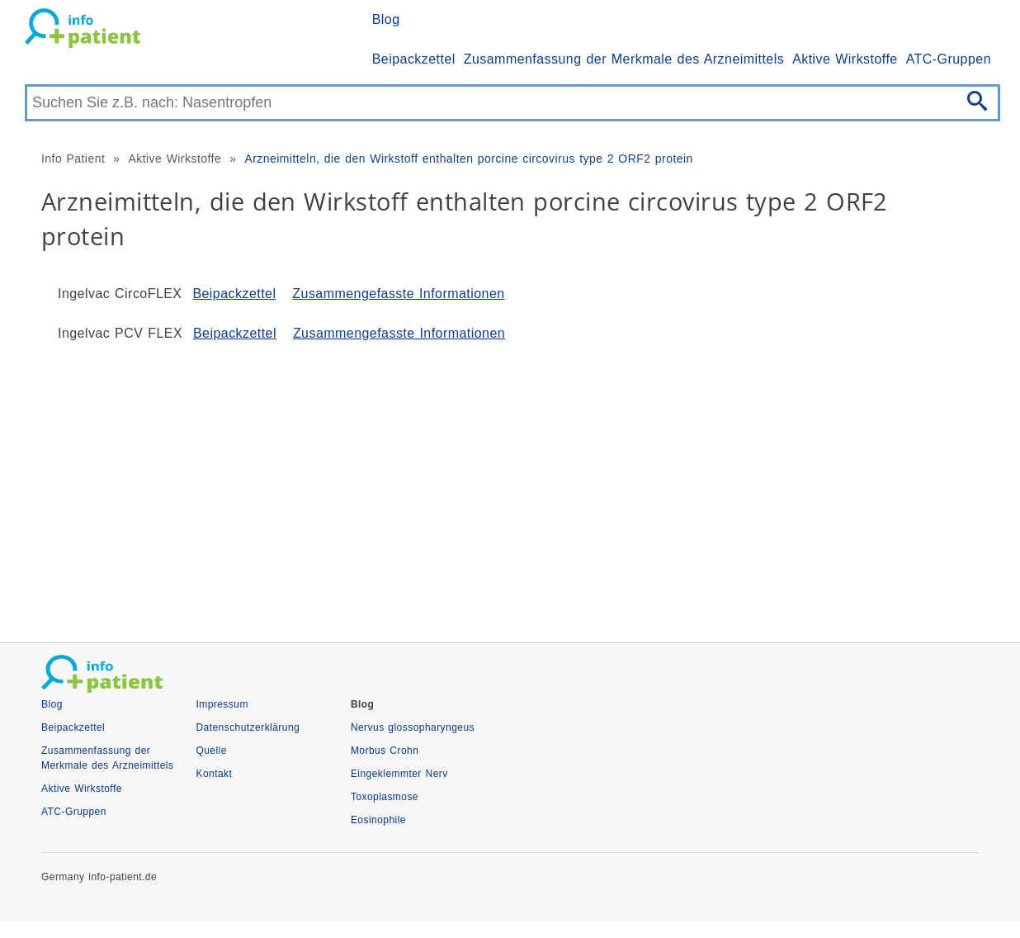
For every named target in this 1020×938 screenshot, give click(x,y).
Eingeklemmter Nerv (399, 773)
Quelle (211, 750)
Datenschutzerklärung (248, 727)
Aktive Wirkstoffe (845, 59)
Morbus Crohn (384, 750)
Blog (386, 19)
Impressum (222, 704)
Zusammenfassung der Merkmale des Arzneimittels (624, 59)
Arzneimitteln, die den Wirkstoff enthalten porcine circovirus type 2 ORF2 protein (468, 158)
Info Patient (73, 158)
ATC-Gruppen (948, 59)
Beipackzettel (414, 59)
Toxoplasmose (384, 797)
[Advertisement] (510, 485)
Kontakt (214, 773)
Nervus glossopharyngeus (413, 727)
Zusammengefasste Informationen (398, 294)
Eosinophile (378, 820)
